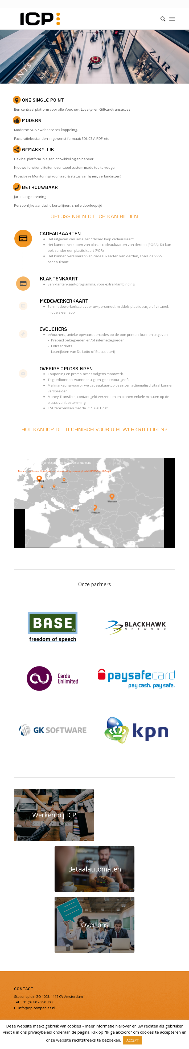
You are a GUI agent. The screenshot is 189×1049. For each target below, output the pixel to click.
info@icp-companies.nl (36, 1007)
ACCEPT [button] (132, 1040)
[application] (94, 503)
